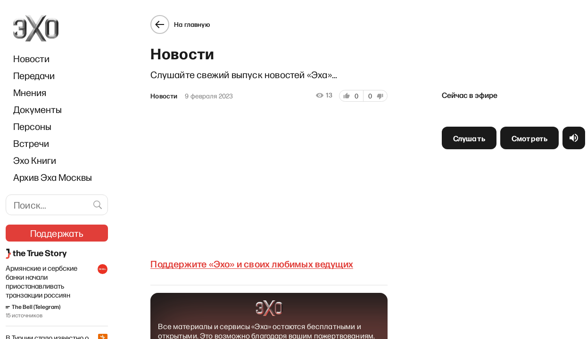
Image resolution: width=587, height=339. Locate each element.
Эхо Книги (34, 160)
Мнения (29, 92)
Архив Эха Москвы (52, 177)
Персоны (32, 126)
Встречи (31, 143)
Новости (31, 58)
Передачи (34, 75)
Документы (37, 109)
